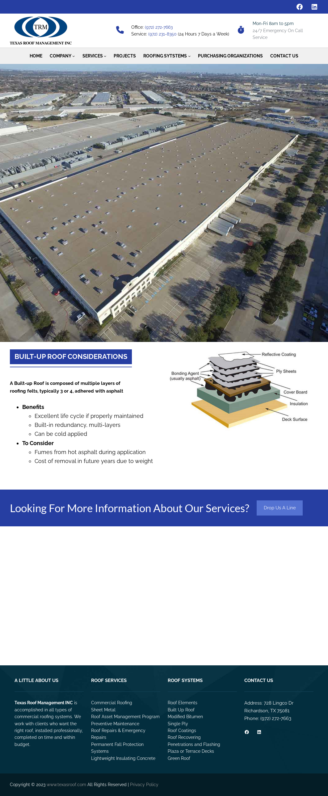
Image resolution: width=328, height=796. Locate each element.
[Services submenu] (105, 56)
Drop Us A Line (280, 508)
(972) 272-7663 (159, 27)
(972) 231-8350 (162, 34)
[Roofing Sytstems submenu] (189, 56)
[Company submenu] (73, 56)
